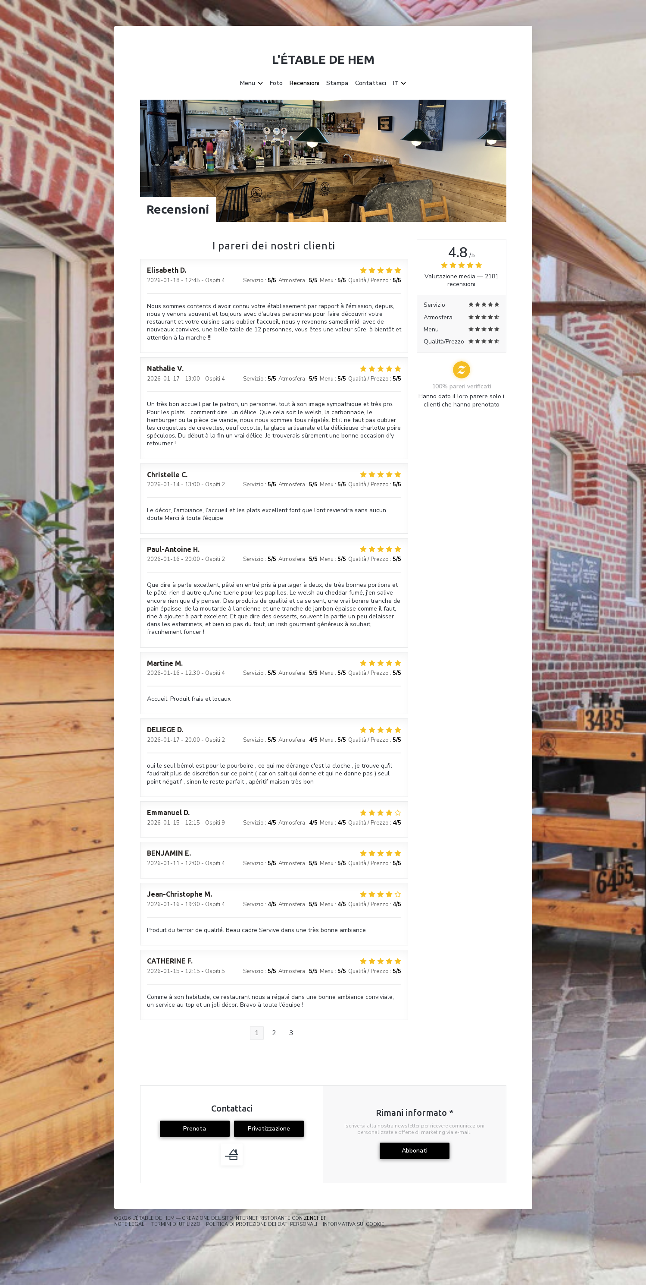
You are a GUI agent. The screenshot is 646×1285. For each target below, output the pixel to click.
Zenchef (315, 1218)
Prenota (194, 1128)
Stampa (337, 83)
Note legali (130, 1224)
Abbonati (415, 1150)
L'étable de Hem (323, 59)
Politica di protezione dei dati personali (261, 1224)
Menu (251, 83)
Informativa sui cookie (353, 1224)
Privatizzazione (269, 1128)
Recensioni (304, 83)
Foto (276, 83)
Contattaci (370, 83)
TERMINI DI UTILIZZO (175, 1224)
